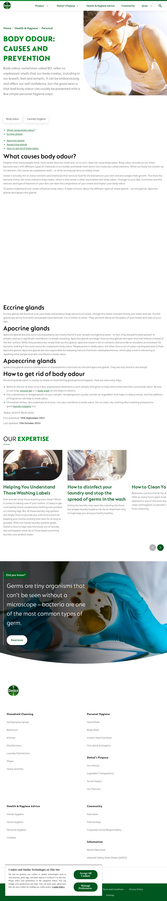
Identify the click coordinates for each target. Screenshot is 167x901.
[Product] (42, 6)
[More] (148, 6)
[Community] (128, 6)
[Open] (160, 5)
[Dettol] (7, 6)
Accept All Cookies (85, 874)
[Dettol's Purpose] (66, 6)
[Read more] (17, 640)
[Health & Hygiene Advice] (100, 6)
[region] (53, 880)
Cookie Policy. (58, 887)
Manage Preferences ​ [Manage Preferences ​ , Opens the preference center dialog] (85, 887)
